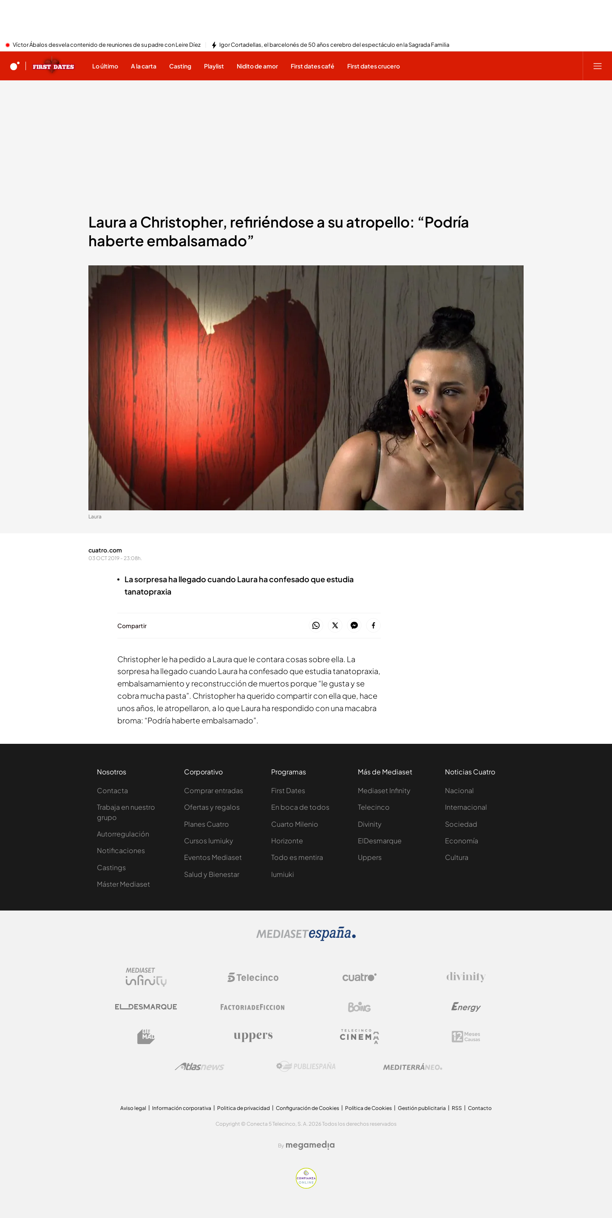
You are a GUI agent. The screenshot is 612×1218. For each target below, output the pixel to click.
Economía (461, 840)
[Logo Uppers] (253, 1036)
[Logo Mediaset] (306, 938)
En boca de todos (300, 807)
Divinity (370, 824)
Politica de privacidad (243, 1108)
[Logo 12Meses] (466, 1036)
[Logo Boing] (359, 1007)
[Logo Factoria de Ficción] (253, 1007)
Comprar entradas (213, 790)
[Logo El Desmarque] (146, 1007)
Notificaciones (121, 850)
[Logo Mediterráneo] (412, 1066)
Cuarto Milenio (294, 824)
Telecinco (374, 807)
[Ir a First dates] (53, 66)
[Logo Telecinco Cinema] (359, 1036)
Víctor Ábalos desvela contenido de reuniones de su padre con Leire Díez (107, 45)
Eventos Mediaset (213, 857)
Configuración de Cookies (307, 1108)
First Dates (288, 790)
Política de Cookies (368, 1108)
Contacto (480, 1108)
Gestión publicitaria (422, 1108)
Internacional (466, 807)
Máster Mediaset (123, 883)
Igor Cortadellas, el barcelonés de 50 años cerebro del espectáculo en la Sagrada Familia (334, 45)
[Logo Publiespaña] (306, 1066)
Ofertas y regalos (212, 807)
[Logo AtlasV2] (199, 1066)
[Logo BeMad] (146, 1036)
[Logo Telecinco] (252, 977)
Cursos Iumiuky (208, 840)
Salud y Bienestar (211, 874)
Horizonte (287, 840)
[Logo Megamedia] (310, 1145)
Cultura (456, 857)
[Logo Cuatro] (360, 977)
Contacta (112, 790)
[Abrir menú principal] (597, 66)
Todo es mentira (297, 857)
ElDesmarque (380, 840)
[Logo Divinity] (466, 977)
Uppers (370, 857)
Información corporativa (181, 1108)
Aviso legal (133, 1108)
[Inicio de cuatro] (15, 66)
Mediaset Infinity (384, 790)
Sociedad (461, 824)
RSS (457, 1108)
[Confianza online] (306, 1186)
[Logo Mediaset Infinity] (146, 977)
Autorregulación (123, 833)
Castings (111, 867)
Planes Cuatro (206, 824)
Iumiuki (282, 874)
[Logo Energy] (466, 1007)
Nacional (459, 790)
